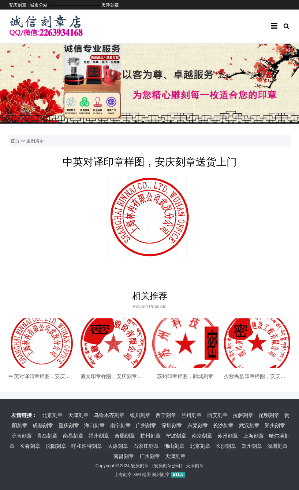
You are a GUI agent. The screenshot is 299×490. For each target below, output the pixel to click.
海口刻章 (94, 425)
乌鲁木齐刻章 (109, 415)
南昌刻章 (73, 436)
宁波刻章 (176, 436)
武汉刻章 (249, 425)
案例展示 (35, 140)
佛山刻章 (174, 446)
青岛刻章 (47, 436)
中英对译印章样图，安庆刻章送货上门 (52, 376)
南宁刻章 (120, 425)
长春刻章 (30, 446)
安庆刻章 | (19, 5)
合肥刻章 (125, 436)
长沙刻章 (223, 425)
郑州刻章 (275, 425)
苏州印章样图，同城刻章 (185, 376)
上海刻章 (253, 436)
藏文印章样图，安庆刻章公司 (114, 376)
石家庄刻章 (146, 446)
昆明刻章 (269, 415)
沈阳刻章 (56, 446)
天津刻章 (110, 5)
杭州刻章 (150, 436)
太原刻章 (118, 446)
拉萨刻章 (243, 415)
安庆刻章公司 (167, 465)
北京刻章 (52, 415)
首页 (15, 140)
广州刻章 (146, 425)
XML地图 (142, 474)
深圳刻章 (171, 425)
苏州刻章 (227, 436)
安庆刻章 (140, 465)
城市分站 (39, 5)
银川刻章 (140, 415)
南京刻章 (202, 436)
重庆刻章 (69, 425)
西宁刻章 (166, 415)
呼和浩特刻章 (86, 446)
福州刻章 (99, 436)
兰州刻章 (191, 415)
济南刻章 (21, 436)
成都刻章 (43, 425)
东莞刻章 (197, 425)
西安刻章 (217, 415)
